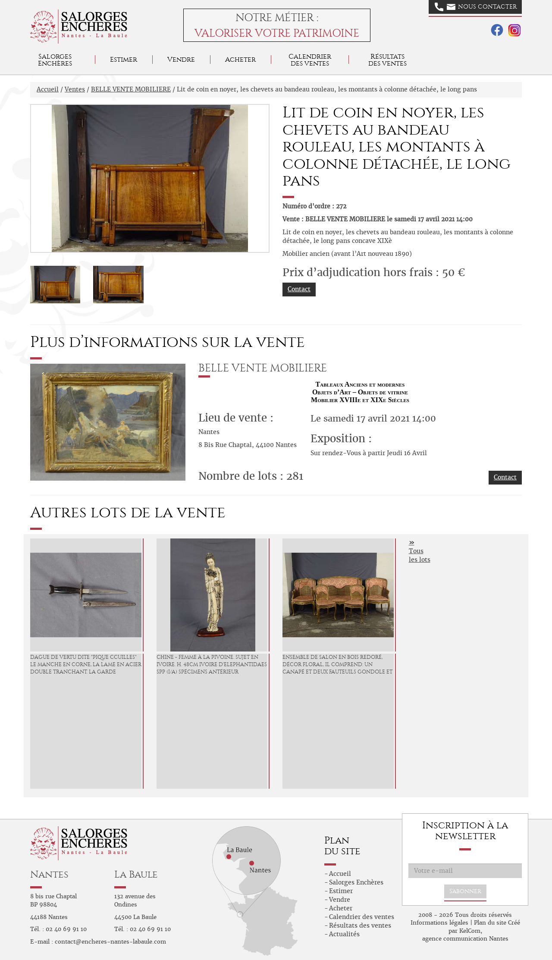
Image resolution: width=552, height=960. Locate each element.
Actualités (344, 934)
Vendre (181, 59)
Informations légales (439, 922)
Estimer (123, 59)
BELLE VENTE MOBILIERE (131, 89)
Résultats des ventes (360, 925)
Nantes (49, 874)
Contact (299, 289)
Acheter (240, 59)
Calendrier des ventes (310, 59)
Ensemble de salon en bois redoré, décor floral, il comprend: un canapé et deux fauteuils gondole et (337, 664)
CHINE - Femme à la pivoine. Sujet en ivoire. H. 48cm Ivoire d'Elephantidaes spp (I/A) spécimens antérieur (212, 664)
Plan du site (490, 922)
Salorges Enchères (356, 882)
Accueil (48, 89)
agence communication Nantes (465, 938)
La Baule (136, 874)
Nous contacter (476, 7)
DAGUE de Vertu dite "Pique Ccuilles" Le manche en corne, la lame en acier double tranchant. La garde (85, 664)
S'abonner (465, 891)
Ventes (75, 89)
